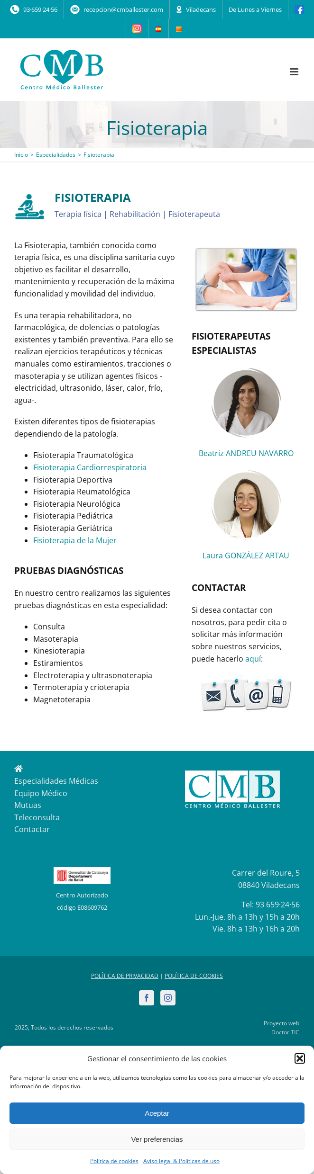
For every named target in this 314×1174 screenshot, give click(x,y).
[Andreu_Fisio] (246, 371)
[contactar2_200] (246, 678)
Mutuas (27, 805)
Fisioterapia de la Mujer (75, 540)
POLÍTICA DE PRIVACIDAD (124, 976)
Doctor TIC (285, 1032)
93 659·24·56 (278, 904)
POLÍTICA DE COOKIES (194, 976)
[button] (300, 1058)
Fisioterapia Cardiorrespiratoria (90, 467)
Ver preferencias (157, 1139)
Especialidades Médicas (56, 781)
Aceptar (157, 1113)
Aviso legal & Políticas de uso (181, 1161)
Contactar (32, 829)
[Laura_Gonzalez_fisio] (246, 473)
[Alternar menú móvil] (295, 72)
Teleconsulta (37, 817)
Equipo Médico (40, 793)
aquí (253, 659)
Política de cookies (114, 1161)
